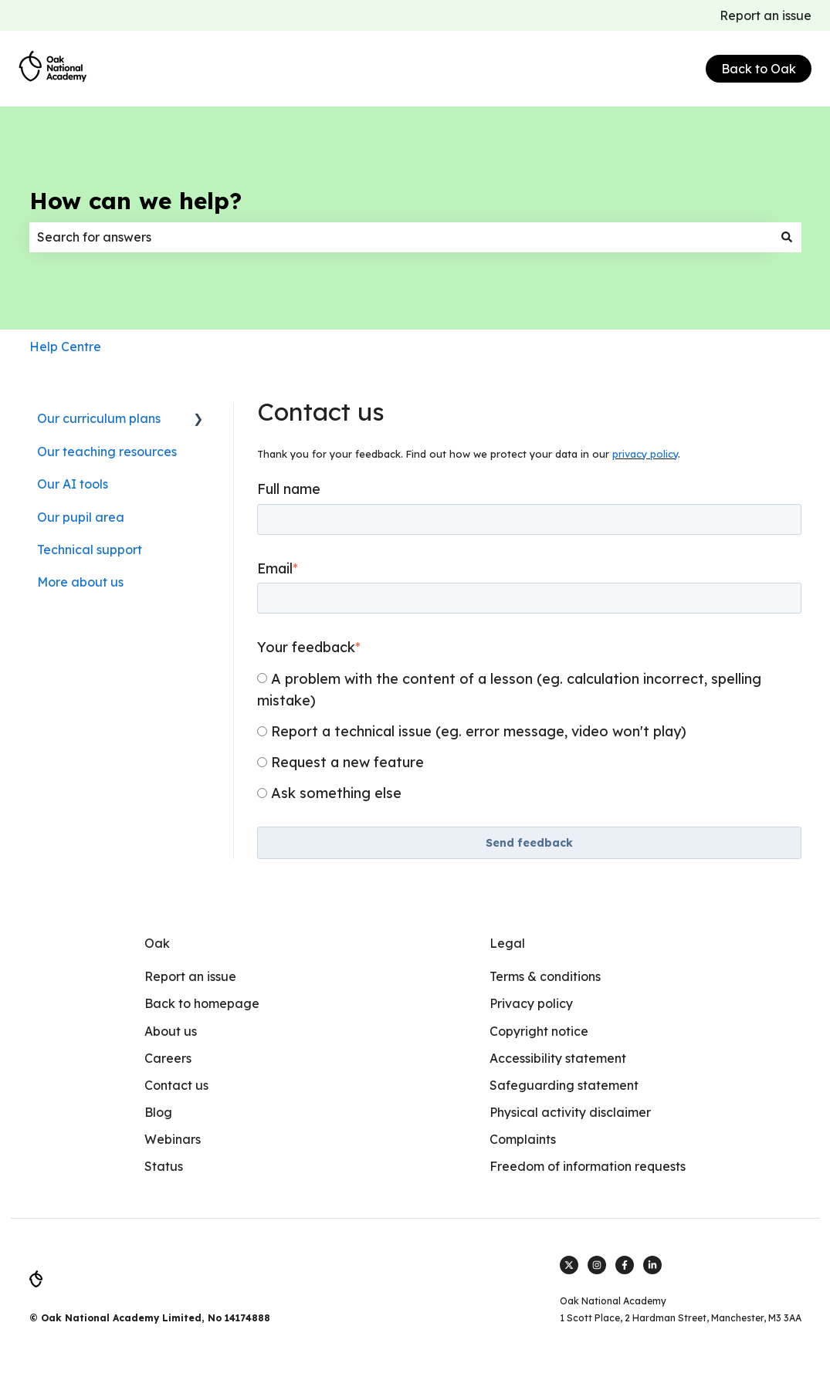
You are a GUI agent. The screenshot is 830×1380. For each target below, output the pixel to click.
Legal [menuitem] (507, 943)
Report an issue (765, 15)
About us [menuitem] (170, 1031)
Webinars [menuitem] (172, 1139)
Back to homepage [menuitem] (201, 1003)
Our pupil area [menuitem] (80, 517)
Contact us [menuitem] (176, 1085)
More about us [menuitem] (80, 582)
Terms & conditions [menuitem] (545, 976)
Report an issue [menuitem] (190, 976)
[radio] (529, 689)
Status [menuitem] (163, 1166)
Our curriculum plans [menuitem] (99, 418)
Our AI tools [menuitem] (72, 484)
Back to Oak (758, 68)
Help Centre (65, 346)
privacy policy (645, 454)
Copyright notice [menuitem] (539, 1031)
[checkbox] (529, 735)
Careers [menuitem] (167, 1058)
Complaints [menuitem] (523, 1139)
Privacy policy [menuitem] (531, 1003)
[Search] (786, 237)
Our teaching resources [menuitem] (107, 451)
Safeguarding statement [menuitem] (564, 1085)
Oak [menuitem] (157, 943)
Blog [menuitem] (158, 1112)
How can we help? (135, 200)
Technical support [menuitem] (89, 549)
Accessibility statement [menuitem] (558, 1058)
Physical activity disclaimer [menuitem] (570, 1112)
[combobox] (400, 237)
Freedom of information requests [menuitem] (588, 1166)
